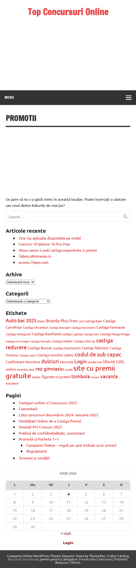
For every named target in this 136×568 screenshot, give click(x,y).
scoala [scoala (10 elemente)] (69, 369)
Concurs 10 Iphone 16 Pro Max (44, 243)
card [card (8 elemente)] (80, 321)
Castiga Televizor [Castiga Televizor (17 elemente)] (95, 347)
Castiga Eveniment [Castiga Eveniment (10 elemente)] (83, 327)
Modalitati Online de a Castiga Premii (50, 420)
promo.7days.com (34, 262)
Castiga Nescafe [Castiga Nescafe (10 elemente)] (40, 341)
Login (68, 542)
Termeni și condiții (34, 457)
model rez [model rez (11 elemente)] (95, 362)
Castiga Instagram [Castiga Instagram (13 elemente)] (18, 334)
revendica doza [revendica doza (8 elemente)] (25, 369)
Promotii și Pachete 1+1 (39, 438)
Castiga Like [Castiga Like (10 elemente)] (91, 334)
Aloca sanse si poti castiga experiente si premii (58, 250)
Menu (9, 97)
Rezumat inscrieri (21, 559)
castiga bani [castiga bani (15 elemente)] (93, 321)
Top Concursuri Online (68, 12)
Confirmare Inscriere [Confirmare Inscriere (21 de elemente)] (23, 361)
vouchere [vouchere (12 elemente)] (12, 383)
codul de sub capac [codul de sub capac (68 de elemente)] (98, 354)
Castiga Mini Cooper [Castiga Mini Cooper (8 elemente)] (17, 341)
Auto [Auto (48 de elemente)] (11, 320)
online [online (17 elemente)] (11, 369)
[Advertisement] (68, 49)
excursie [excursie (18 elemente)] (66, 361)
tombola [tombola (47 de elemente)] (80, 376)
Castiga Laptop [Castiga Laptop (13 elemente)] (72, 334)
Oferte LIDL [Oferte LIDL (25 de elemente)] (114, 361)
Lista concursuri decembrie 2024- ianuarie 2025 (58, 414)
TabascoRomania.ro (35, 256)
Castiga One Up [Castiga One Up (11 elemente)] (84, 341)
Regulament (36, 451)
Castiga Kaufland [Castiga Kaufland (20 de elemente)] (46, 333)
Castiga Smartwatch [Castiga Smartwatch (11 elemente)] (67, 348)
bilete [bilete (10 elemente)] (41, 321)
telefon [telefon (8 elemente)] (36, 377)
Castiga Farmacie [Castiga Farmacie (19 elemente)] (110, 327)
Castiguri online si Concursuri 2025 (48, 402)
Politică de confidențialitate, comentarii (52, 433)
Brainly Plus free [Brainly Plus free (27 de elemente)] (61, 320)
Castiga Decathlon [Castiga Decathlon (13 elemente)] (35, 327)
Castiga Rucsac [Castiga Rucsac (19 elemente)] (39, 347)
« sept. (66, 533)
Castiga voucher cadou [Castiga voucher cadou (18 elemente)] (55, 355)
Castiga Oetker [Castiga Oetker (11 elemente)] (62, 341)
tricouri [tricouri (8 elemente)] (95, 377)
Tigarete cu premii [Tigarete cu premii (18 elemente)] (55, 376)
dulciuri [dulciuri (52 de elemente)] (50, 361)
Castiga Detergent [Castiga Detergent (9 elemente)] (60, 327)
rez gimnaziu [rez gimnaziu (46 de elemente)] (49, 368)
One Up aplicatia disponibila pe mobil (50, 238)
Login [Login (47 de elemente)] (80, 361)
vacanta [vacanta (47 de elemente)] (109, 376)
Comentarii (28, 408)
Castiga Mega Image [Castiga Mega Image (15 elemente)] (115, 334)
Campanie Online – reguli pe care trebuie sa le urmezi (71, 445)
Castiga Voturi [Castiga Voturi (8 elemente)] (27, 355)
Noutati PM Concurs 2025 (40, 426)
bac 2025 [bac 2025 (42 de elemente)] (27, 320)
